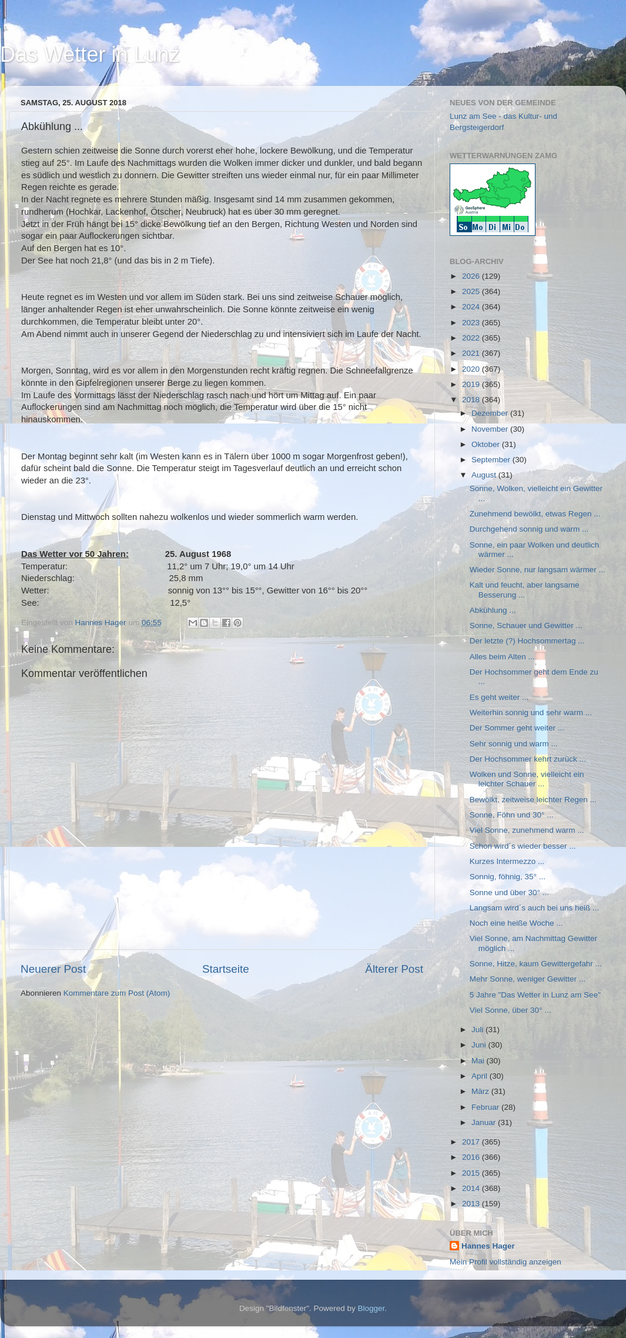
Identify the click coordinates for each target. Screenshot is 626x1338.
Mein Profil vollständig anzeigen (505, 1261)
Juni (479, 1044)
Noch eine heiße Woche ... (516, 923)
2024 (472, 306)
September (492, 459)
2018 (472, 399)
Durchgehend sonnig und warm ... (529, 529)
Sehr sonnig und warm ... (514, 743)
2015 (472, 1173)
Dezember (490, 413)
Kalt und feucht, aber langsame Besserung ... (525, 589)
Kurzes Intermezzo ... (507, 861)
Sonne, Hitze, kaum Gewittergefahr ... (536, 963)
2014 (472, 1188)
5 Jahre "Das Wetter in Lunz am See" (535, 994)
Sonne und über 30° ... (509, 892)
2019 (472, 384)
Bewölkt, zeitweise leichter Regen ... (533, 799)
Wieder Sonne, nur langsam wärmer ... (537, 569)
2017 (472, 1141)
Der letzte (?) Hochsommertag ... (527, 640)
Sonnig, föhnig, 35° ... (507, 876)
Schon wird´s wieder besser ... (523, 846)
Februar (486, 1107)
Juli (478, 1029)
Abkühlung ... (493, 610)
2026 (472, 276)
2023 (472, 322)
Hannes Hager (488, 1246)
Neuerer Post (53, 969)
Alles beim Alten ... (502, 656)
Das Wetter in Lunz (89, 54)
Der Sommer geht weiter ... (517, 727)
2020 (472, 369)
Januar (484, 1122)
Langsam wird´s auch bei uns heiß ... (535, 907)
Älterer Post (394, 969)
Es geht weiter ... (499, 697)
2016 (472, 1157)
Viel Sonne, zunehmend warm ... (527, 830)
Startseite (225, 969)
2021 (472, 353)
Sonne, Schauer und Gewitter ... (526, 625)
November (490, 429)
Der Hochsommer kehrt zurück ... (528, 759)
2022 (472, 337)
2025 (472, 291)
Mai (479, 1060)
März (481, 1091)
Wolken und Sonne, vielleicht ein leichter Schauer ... (527, 779)
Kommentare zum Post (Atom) (116, 993)
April (480, 1076)
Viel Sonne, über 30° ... (510, 1010)
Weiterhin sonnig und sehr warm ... (531, 712)
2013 (472, 1203)
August (484, 475)
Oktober (486, 444)
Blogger (371, 1308)
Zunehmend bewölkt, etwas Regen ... (535, 513)
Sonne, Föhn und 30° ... (512, 814)
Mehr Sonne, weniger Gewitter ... (527, 979)
